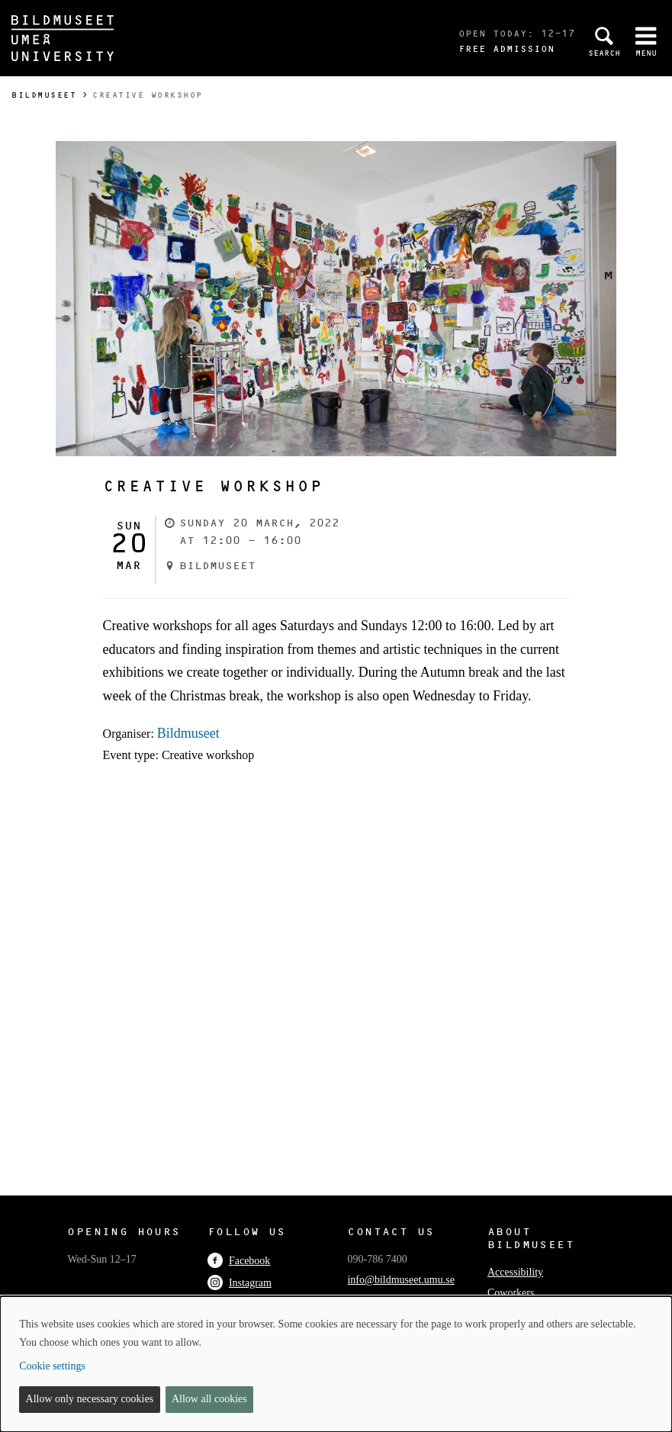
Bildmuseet (43, 95)
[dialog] (336, 1364)
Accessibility (515, 1272)
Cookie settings (52, 1366)
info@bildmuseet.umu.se (400, 1280)
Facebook (238, 1260)
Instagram (239, 1283)
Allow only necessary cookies (90, 1399)
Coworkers (510, 1292)
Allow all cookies (209, 1399)
